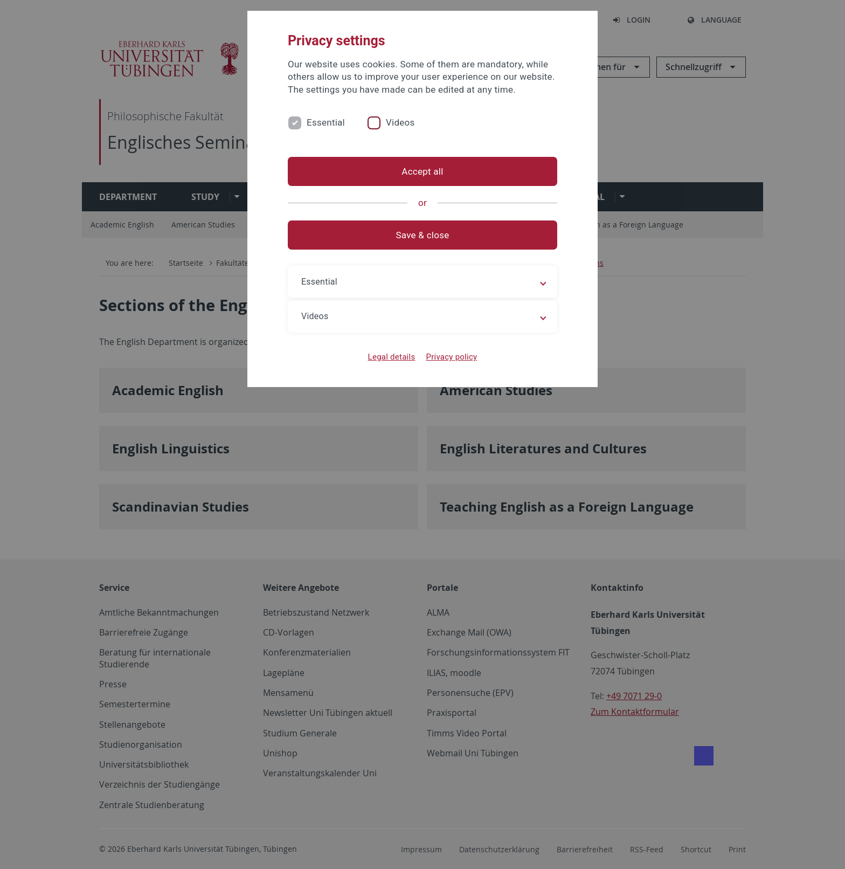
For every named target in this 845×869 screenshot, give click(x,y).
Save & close (422, 235)
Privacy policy (451, 357)
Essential (326, 122)
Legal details (391, 357)
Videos (400, 122)
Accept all (422, 171)
